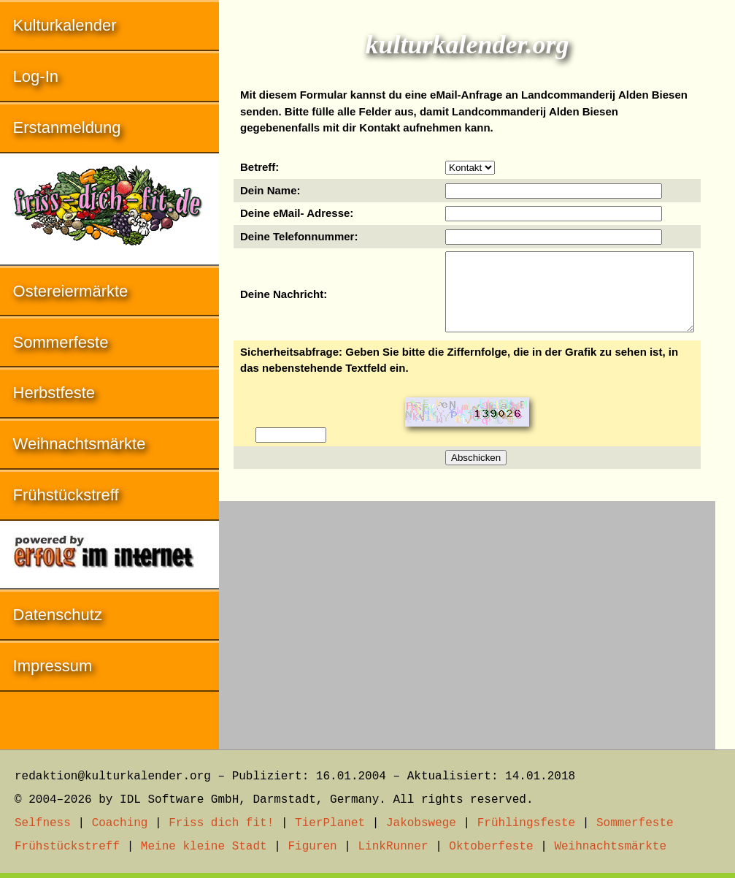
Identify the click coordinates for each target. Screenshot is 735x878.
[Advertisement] (467, 618)
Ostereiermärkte (70, 291)
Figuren (312, 846)
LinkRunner (393, 846)
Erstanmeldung (67, 127)
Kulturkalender (65, 25)
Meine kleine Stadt (204, 846)
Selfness (43, 823)
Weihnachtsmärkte (79, 444)
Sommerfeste (61, 342)
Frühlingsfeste (526, 823)
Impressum (53, 666)
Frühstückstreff (66, 495)
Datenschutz (57, 615)
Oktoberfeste (491, 846)
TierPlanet (330, 823)
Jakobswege (421, 823)
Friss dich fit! (221, 823)
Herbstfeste (54, 392)
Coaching (120, 823)
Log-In (35, 76)
